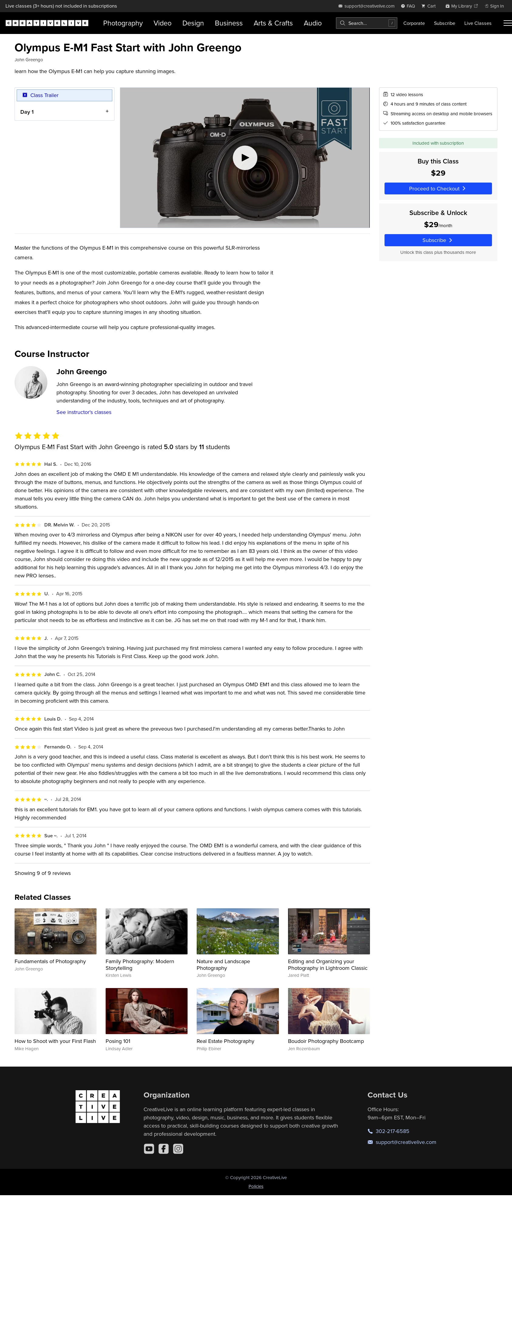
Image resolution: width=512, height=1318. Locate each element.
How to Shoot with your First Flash (55, 1041)
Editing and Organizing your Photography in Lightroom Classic (328, 964)
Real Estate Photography (225, 1041)
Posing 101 (118, 1041)
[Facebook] (163, 1148)
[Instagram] (178, 1148)
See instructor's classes (83, 412)
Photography (123, 23)
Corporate (414, 23)
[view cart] (430, 6)
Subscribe (444, 23)
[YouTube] (149, 1148)
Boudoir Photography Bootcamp (326, 1041)
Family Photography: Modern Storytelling (140, 964)
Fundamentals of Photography (50, 961)
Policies (256, 1186)
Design (193, 23)
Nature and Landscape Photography (223, 964)
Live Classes (478, 23)
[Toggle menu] (508, 23)
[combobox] (366, 23)
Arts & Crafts (273, 23)
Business (229, 23)
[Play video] (244, 158)
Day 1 (27, 111)
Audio (313, 23)
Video (162, 23)
